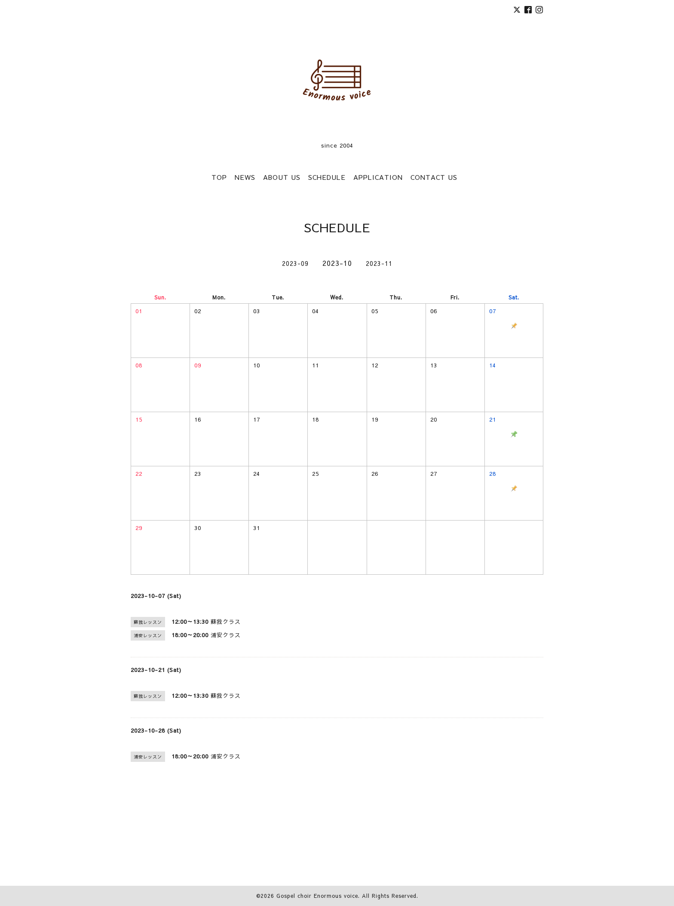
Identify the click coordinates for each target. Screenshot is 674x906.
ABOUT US (281, 177)
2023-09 (295, 263)
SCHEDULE (327, 177)
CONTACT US (434, 177)
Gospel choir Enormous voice (317, 895)
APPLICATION (378, 177)
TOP (219, 177)
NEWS (245, 177)
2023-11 (379, 263)
